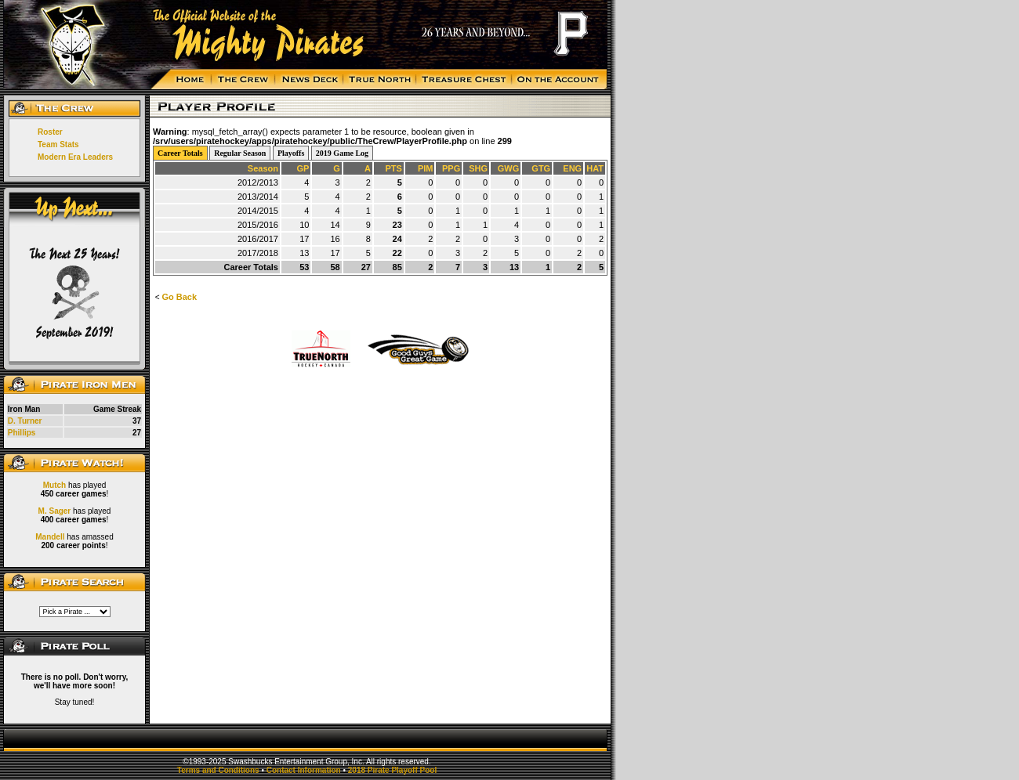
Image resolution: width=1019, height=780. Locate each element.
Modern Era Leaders (75, 157)
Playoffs (290, 153)
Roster (50, 132)
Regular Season (240, 153)
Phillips (22, 432)
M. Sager (54, 511)
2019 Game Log (342, 153)
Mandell (49, 537)
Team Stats (58, 144)
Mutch (54, 485)
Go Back (179, 297)
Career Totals (180, 153)
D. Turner (25, 421)
